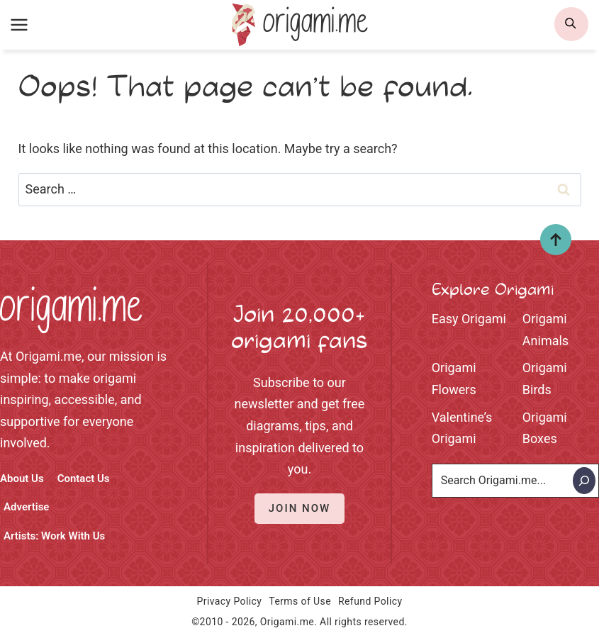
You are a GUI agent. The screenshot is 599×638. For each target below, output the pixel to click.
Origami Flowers (454, 378)
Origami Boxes (544, 428)
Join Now (299, 508)
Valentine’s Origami (462, 428)
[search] (571, 24)
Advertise (26, 506)
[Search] (584, 480)
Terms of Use (300, 601)
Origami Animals (545, 329)
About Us (22, 478)
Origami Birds (544, 378)
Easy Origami (469, 318)
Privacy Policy (229, 601)
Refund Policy (370, 601)
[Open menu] (19, 24)
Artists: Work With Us (54, 536)
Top (550, 244)
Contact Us (83, 478)
